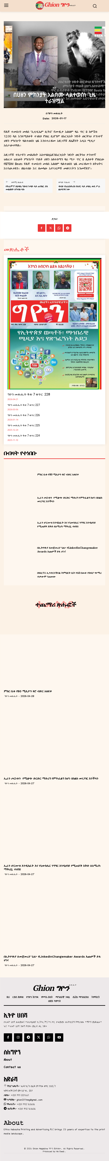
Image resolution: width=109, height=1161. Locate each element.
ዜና (54, 87)
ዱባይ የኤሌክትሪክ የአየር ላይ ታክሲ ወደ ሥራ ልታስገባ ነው (79, 188)
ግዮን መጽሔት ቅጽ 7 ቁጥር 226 (24, 415)
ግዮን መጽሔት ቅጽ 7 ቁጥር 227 (24, 404)
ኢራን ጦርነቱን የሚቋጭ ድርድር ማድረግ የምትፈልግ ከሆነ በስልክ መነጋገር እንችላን (51, 778)
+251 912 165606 (26, 1104)
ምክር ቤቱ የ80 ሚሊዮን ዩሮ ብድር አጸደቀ (58, 474)
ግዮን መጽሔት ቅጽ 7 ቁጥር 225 (24, 425)
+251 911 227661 (20, 1095)
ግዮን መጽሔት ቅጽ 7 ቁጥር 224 (24, 435)
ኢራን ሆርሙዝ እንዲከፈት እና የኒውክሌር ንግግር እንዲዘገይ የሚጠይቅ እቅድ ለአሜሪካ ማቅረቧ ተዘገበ (66, 524)
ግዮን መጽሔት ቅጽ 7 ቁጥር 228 (29, 394)
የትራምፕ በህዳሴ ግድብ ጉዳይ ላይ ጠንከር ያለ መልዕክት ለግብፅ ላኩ (27, 188)
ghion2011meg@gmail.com (29, 1099)
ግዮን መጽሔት (55, 113)
